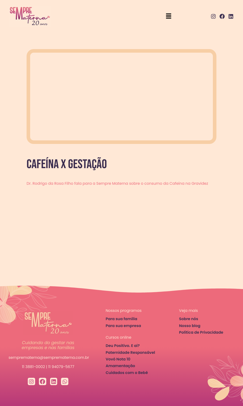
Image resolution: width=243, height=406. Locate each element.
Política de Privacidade (201, 332)
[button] (168, 16)
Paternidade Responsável (130, 352)
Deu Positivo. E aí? (123, 345)
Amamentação (120, 366)
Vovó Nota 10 (118, 359)
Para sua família (121, 319)
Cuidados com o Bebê (127, 372)
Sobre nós (188, 319)
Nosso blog (190, 325)
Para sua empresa (123, 325)
